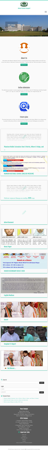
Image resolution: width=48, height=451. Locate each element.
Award (6, 320)
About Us (24, 439)
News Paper (8, 247)
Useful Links (24, 434)
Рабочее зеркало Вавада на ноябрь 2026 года (19, 198)
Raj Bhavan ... (10, 368)
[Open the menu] (46, 12)
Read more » (24, 64)
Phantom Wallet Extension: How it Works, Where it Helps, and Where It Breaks (21, 398)
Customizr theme (37, 449)
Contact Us (24, 436)
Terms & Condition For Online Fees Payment (24, 442)
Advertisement (9, 222)
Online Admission (24, 437)
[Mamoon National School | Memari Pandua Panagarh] (24, 4)
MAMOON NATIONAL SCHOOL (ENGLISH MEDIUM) (19, 174)
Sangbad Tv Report (10, 344)
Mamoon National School (15, 449)
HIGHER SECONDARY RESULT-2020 (14, 271)
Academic (24, 441)
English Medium (9, 295)
